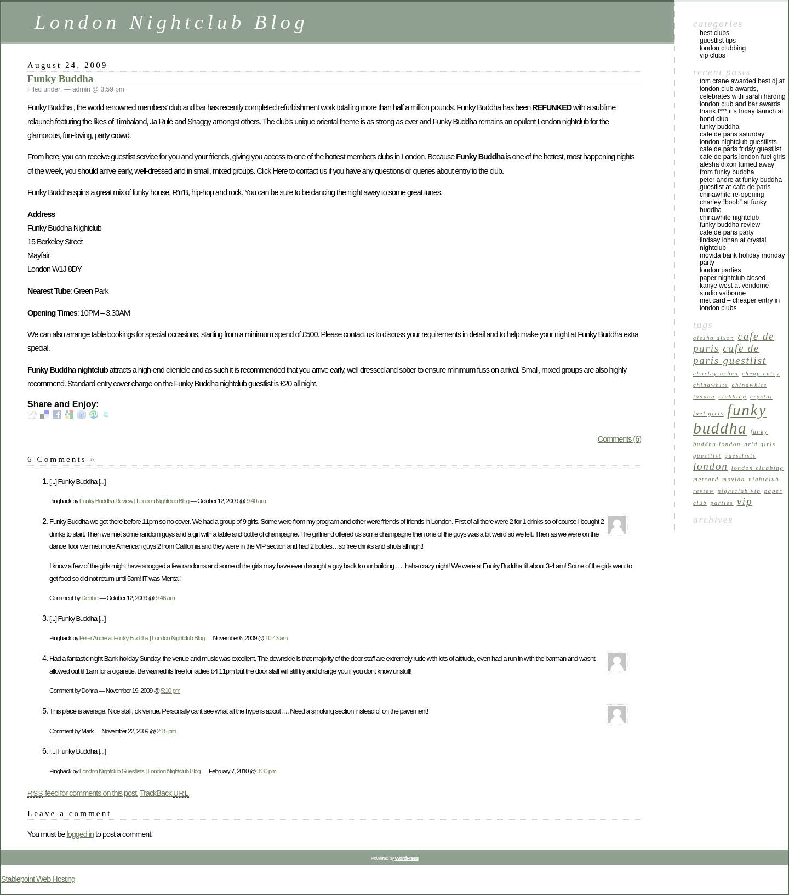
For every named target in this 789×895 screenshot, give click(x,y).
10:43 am (276, 637)
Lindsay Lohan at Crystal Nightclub (733, 244)
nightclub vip (739, 491)
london (710, 466)
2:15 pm (166, 730)
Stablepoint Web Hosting (38, 879)
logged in (79, 834)
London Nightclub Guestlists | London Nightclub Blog (140, 770)
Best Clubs (714, 33)
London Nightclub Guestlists (738, 142)
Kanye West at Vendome (734, 285)
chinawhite (710, 385)
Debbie (89, 597)
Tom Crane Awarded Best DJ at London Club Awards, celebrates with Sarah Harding (743, 88)
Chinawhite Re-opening (732, 194)
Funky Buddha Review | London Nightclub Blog (134, 500)
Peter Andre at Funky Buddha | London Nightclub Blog (142, 637)
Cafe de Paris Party (727, 232)
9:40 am (256, 500)
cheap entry (761, 373)
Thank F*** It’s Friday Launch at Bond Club (742, 115)
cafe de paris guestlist (730, 354)
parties (722, 503)
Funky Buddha (60, 78)
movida (733, 479)
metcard (706, 479)
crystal (761, 397)
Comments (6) (619, 439)
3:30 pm (266, 770)
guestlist (707, 456)
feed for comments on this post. (82, 793)
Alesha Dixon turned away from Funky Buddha (737, 168)
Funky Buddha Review (730, 225)
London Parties (720, 270)
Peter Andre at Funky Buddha (741, 180)
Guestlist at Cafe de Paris (735, 187)
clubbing (732, 397)
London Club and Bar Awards (740, 104)
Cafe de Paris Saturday (732, 134)
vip (745, 501)
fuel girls (708, 414)
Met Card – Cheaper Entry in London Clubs (740, 304)
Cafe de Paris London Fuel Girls (742, 157)
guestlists (740, 456)
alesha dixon (713, 338)
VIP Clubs (712, 55)
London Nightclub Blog (171, 22)
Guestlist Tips (718, 40)
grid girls (760, 444)
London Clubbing (723, 48)
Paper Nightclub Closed (732, 278)
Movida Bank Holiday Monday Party (742, 259)
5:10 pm (170, 690)
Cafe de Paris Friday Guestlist (740, 149)
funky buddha (730, 419)
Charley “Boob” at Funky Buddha (733, 206)
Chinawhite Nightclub (729, 217)
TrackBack (164, 793)
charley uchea (716, 373)
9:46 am (165, 597)
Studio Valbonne (723, 293)
